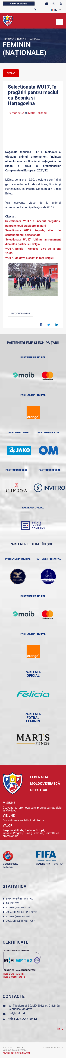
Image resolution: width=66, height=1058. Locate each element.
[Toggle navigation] (59, 22)
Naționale (34, 39)
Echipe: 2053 (13, 903)
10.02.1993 (8, 867)
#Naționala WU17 (20, 313)
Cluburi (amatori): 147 (18, 907)
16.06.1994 (57, 864)
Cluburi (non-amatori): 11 (20, 916)
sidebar (11, 73)
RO (54, 10)
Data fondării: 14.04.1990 (20, 899)
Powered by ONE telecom (53, 1048)
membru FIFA (43, 864)
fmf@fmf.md (16, 1013)
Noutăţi (21, 39)
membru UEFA (10, 864)
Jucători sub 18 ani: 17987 (21, 921)
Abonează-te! (18, 3)
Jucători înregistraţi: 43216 (22, 912)
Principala (8, 39)
